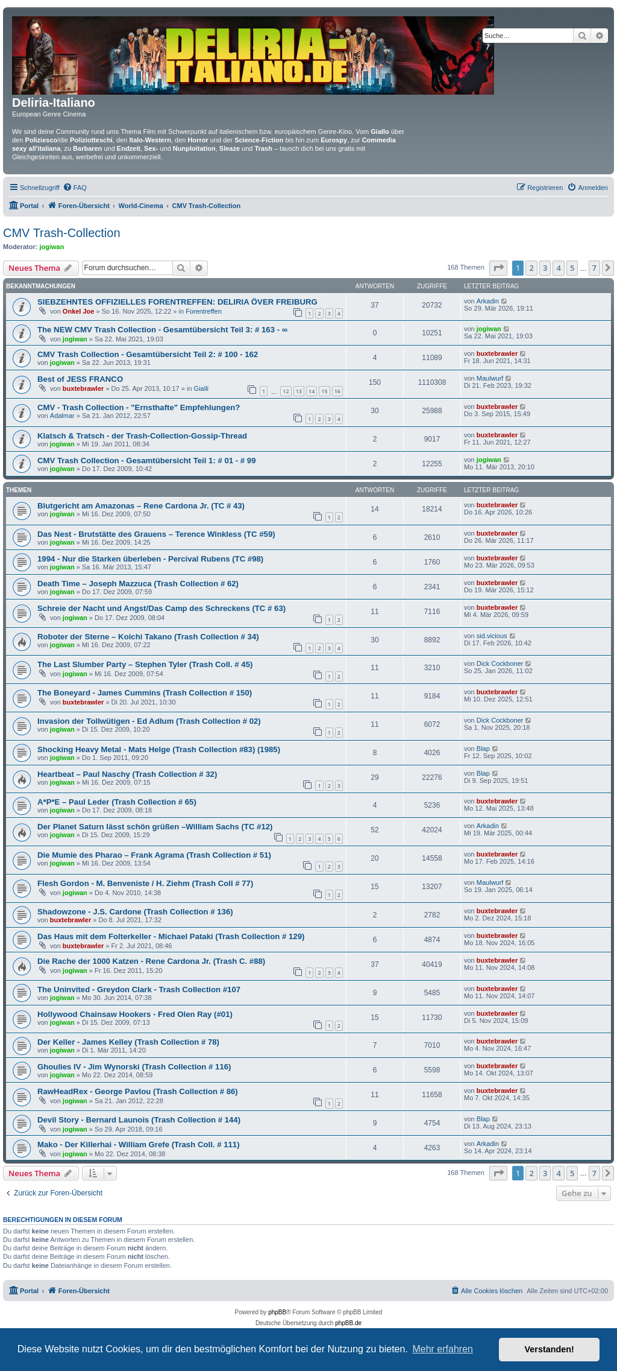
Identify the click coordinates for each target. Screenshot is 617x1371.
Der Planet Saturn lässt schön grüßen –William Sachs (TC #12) (155, 826)
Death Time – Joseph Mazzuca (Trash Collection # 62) (138, 583)
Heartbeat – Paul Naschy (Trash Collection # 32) (127, 774)
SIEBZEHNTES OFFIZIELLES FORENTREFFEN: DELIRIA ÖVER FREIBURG (177, 301)
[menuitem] (75, 187)
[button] (498, 268)
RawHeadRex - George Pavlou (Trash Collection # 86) (137, 1091)
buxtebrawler (497, 353)
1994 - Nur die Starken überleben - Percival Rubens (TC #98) (150, 558)
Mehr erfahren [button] (442, 1349)
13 (299, 391)
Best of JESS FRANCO (80, 379)
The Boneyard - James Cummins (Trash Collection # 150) (144, 692)
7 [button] (594, 267)
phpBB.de (348, 1323)
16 (337, 391)
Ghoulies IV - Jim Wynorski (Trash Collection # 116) (134, 1066)
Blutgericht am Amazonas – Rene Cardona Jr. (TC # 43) (141, 505)
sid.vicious (492, 635)
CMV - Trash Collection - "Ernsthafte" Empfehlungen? (138, 407)
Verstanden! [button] (549, 1349)
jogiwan (52, 246)
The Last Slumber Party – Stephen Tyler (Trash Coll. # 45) (144, 664)
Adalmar (62, 415)
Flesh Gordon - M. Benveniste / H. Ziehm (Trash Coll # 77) (145, 883)
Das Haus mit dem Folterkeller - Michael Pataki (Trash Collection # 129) (170, 936)
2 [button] (531, 267)
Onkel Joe (79, 311)
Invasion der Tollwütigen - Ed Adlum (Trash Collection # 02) (149, 721)
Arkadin (488, 301)
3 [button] (545, 267)
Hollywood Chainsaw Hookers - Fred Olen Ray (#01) (135, 1014)
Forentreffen (204, 311)
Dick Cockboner (500, 663)
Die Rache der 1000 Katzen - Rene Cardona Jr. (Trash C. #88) (151, 961)
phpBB (277, 1312)
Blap (483, 748)
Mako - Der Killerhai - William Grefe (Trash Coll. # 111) (138, 1144)
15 (324, 391)
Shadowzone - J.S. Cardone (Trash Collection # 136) (135, 911)
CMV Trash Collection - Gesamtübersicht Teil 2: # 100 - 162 (147, 354)
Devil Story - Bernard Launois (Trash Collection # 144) (138, 1119)
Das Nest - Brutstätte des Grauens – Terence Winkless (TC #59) (156, 534)
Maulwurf (490, 378)
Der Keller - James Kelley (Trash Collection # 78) (128, 1041)
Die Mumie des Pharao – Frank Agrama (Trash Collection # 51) (154, 855)
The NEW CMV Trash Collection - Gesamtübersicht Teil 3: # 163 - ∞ (162, 329)
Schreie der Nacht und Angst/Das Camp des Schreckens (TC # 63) (161, 608)
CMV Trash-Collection (62, 232)
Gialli (201, 388)
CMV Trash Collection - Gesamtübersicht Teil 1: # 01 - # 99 (146, 460)
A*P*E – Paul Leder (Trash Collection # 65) (116, 801)
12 (286, 391)
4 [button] (558, 267)
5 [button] (572, 267)
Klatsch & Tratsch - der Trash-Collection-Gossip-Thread (142, 435)
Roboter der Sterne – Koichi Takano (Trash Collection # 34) (148, 636)
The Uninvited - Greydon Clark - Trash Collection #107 (138, 989)
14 (311, 391)
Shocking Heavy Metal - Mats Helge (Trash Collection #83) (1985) (158, 749)
